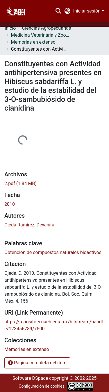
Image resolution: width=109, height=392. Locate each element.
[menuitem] (67, 11)
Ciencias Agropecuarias (46, 28)
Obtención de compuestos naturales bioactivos (52, 252)
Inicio (10, 28)
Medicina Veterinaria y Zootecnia (40, 35)
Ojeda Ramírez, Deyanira (29, 225)
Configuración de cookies (41, 386)
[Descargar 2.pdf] (20, 183)
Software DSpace (30, 378)
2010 (9, 204)
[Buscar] (58, 11)
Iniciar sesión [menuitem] (87, 11)
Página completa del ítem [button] (37, 363)
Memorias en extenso (33, 42)
